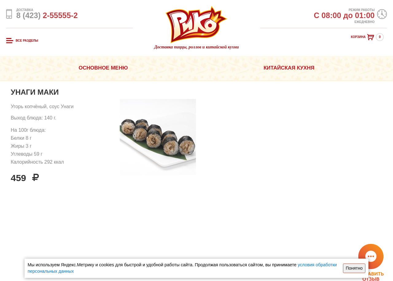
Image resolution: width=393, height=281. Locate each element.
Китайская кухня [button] (288, 68)
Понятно (354, 268)
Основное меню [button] (103, 68)
